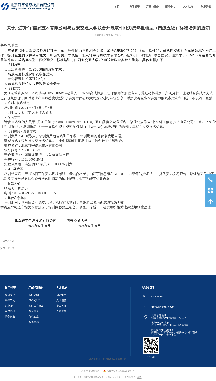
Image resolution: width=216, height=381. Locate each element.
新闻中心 (170, 6)
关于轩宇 (135, 6)
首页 (116, 6)
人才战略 (188, 6)
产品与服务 (152, 6)
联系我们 (206, 6)
